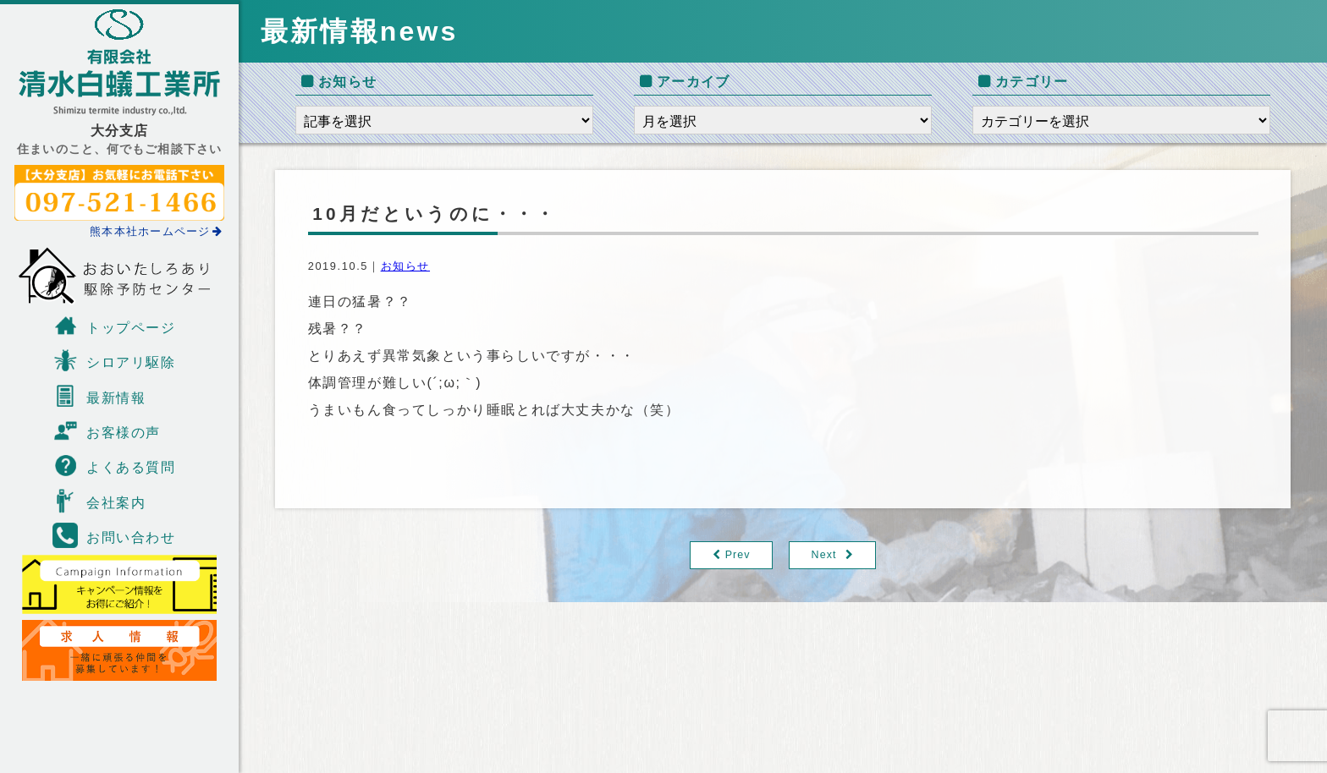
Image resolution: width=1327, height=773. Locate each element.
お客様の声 (106, 430)
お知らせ (405, 266)
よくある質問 (114, 465)
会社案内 (99, 500)
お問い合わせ (114, 535)
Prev (737, 555)
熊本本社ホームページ (156, 231)
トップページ (114, 325)
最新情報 (99, 395)
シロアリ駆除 (114, 360)
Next (825, 555)
